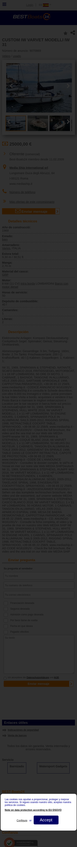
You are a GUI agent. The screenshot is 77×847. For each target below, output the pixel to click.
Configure (22, 820)
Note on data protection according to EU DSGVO (33, 810)
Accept (46, 820)
